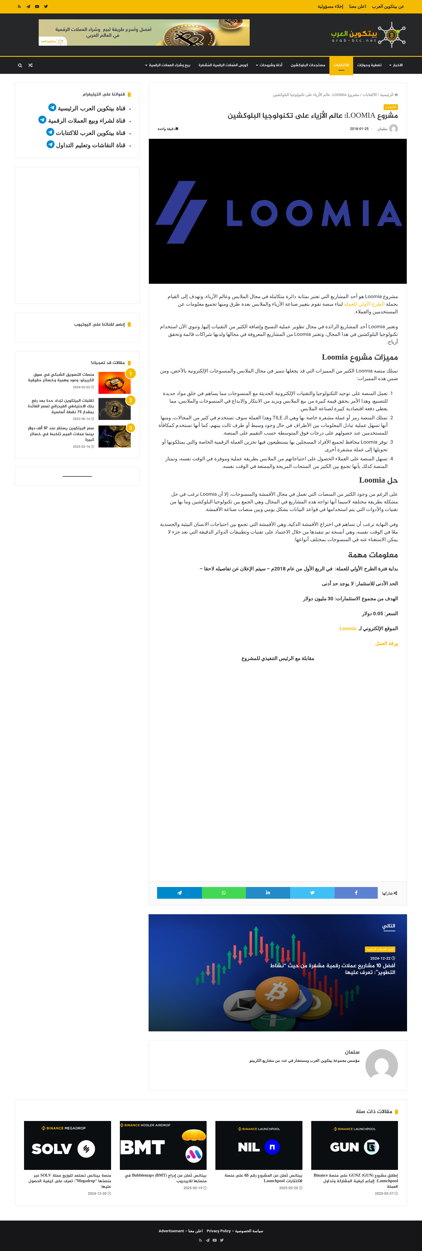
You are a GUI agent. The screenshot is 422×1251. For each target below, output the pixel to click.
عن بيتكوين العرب (388, 6)
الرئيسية (389, 95)
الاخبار (398, 65)
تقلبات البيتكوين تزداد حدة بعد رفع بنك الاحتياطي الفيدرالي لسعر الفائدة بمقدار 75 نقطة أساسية (61, 406)
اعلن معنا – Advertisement (181, 1231)
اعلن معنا (357, 6)
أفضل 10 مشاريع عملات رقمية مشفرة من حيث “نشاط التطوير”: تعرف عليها (332, 969)
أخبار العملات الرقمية (380, 949)
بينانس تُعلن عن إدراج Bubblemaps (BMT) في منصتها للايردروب (166, 1178)
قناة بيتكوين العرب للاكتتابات (89, 133)
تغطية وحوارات (369, 65)
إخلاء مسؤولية (330, 6)
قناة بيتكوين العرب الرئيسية (91, 108)
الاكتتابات (341, 65)
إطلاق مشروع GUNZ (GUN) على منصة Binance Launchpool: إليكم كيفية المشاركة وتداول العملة (356, 1181)
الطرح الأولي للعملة (364, 304)
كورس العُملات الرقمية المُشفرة (223, 65)
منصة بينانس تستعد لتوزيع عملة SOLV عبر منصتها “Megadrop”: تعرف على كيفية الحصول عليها (69, 1181)
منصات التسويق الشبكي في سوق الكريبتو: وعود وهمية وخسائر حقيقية (61, 377)
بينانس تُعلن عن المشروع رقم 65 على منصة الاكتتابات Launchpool (263, 1178)
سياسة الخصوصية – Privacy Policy (235, 1231)
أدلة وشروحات (271, 65)
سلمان (382, 129)
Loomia (347, 628)
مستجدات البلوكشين (308, 65)
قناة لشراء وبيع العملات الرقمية (86, 120)
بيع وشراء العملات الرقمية (169, 65)
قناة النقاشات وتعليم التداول (90, 145)
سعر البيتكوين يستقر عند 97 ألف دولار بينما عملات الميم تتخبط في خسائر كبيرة (61, 434)
